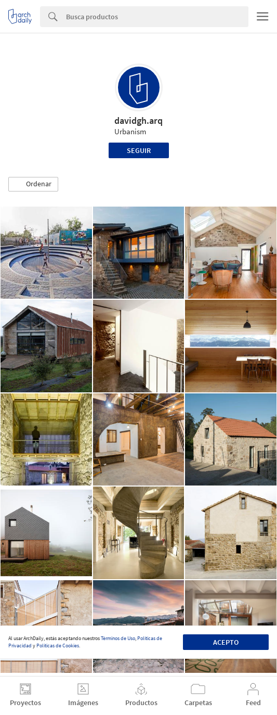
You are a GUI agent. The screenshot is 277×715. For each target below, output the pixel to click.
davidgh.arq (138, 120)
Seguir (139, 150)
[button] (33, 184)
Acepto (226, 642)
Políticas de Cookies (57, 645)
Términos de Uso (118, 638)
